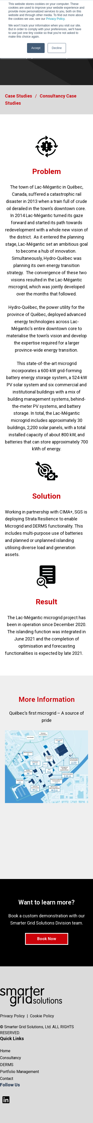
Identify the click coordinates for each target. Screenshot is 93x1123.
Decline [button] (57, 48)
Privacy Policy (55, 19)
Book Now (46, 938)
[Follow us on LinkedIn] (6, 1100)
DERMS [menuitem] (6, 1064)
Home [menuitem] (5, 1051)
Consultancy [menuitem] (10, 1057)
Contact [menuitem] (6, 1078)
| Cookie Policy (40, 1016)
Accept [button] (35, 48)
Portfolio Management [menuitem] (19, 1071)
